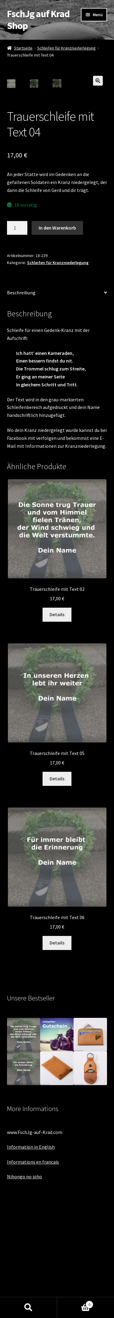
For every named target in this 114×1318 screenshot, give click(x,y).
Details (57, 715)
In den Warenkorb (57, 328)
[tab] (57, 394)
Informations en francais (33, 1263)
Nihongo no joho (24, 1277)
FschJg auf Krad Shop (38, 20)
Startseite (23, 48)
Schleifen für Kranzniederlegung (66, 48)
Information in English (31, 1248)
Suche (28, 1307)
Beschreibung (21, 393)
